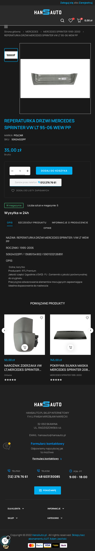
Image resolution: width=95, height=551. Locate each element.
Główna (8, 375)
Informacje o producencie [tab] (70, 222)
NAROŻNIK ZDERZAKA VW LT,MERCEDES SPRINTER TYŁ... (23, 367)
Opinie (48, 227)
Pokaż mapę (49, 490)
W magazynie (13, 205)
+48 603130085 (48, 477)
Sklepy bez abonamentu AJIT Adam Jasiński (56, 537)
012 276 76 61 (46, 182)
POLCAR (18, 135)
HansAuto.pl (39, 535)
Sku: (7, 139)
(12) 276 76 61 (18, 477)
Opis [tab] (10, 222)
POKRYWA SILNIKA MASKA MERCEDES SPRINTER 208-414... (69, 367)
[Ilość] (20, 171)
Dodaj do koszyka (54, 170)
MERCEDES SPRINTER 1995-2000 (66, 375)
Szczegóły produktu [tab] (32, 222)
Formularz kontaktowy (46, 458)
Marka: (8, 135)
